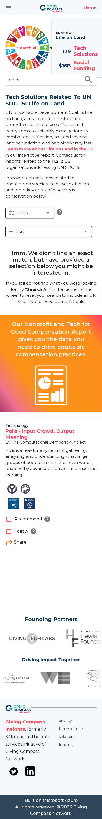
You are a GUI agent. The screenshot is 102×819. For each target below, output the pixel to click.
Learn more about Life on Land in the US (49, 148)
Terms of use (71, 728)
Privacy (65, 720)
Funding (66, 744)
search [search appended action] (88, 80)
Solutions (67, 736)
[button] (29, 213)
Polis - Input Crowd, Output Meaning (39, 434)
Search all (27, 48)
